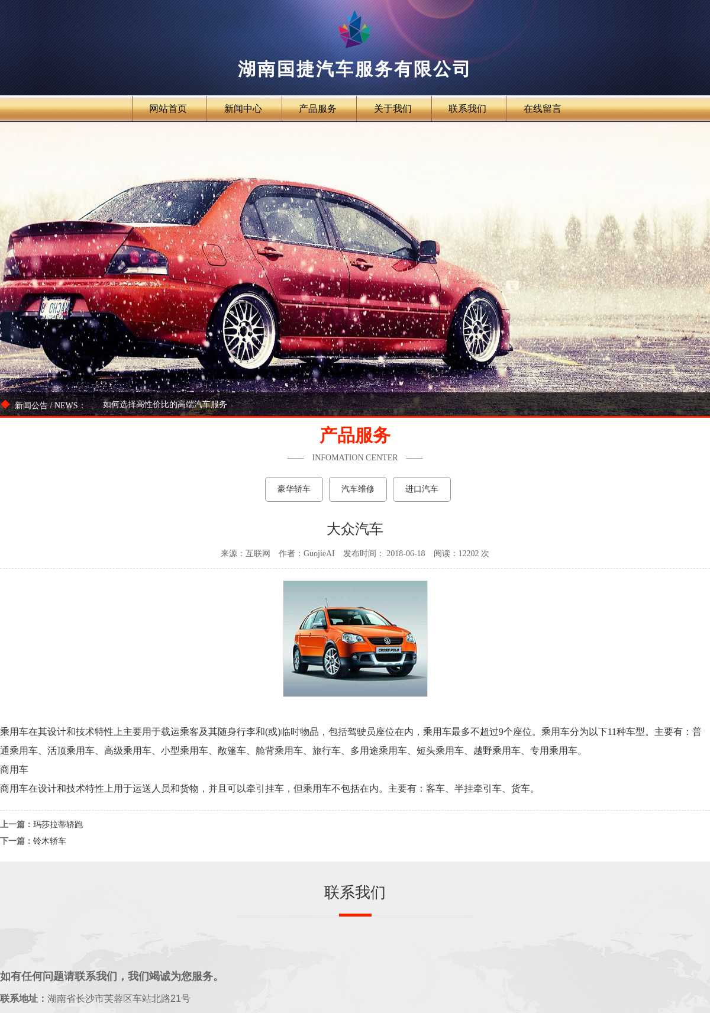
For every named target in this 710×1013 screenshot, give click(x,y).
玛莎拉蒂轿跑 (58, 824)
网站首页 (168, 109)
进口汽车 (421, 489)
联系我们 (467, 109)
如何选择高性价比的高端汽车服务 (165, 404)
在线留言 (542, 109)
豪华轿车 (294, 489)
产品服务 (318, 109)
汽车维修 (358, 489)
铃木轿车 (49, 841)
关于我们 (393, 109)
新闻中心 (243, 109)
